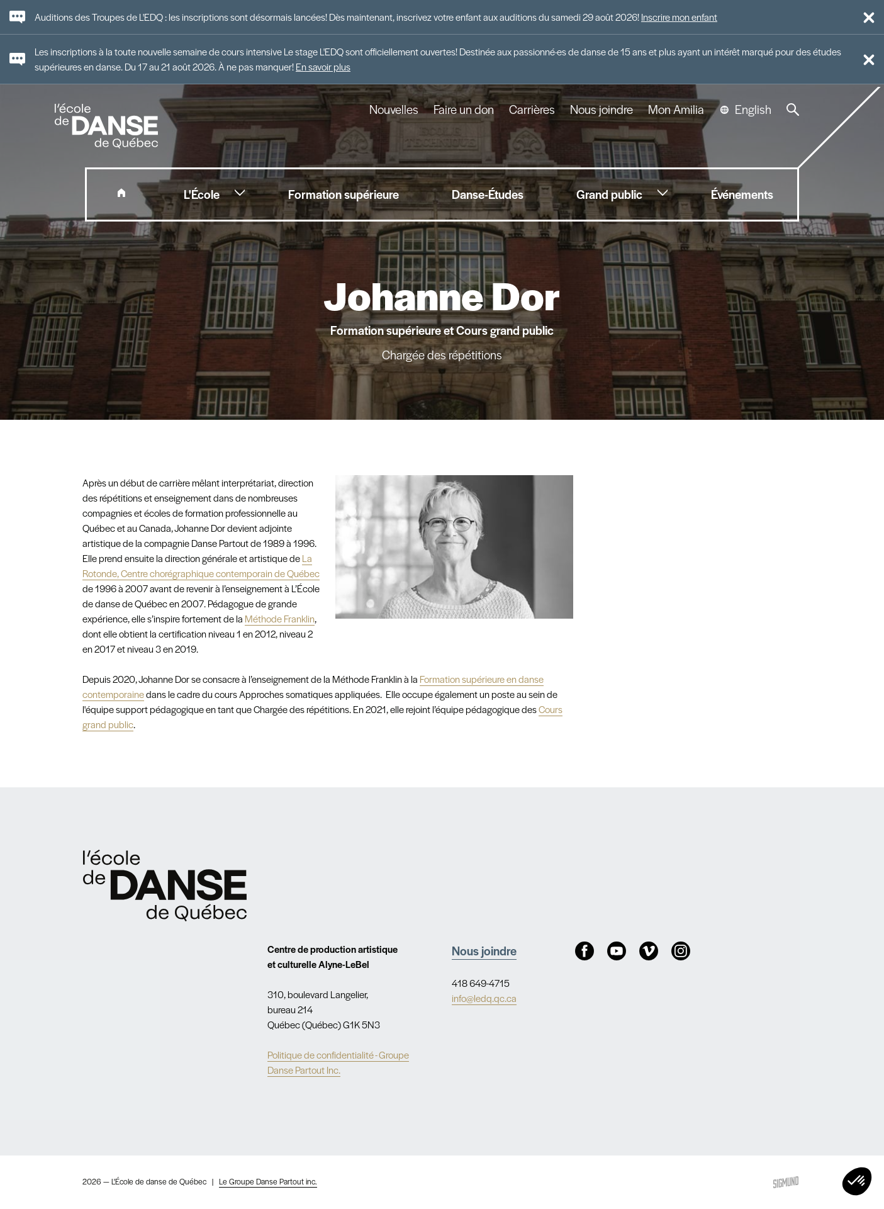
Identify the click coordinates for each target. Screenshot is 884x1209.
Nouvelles (393, 109)
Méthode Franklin (280, 618)
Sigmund (785, 1182)
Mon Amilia (676, 109)
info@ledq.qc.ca (484, 997)
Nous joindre (601, 109)
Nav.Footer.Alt (164, 885)
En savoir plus (323, 66)
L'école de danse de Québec (107, 126)
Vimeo (648, 951)
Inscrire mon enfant (679, 16)
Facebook (584, 951)
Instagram (680, 951)
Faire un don (464, 109)
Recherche (792, 109)
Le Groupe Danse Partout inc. (268, 1181)
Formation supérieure (462, 678)
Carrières (532, 109)
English (753, 109)
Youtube (616, 951)
